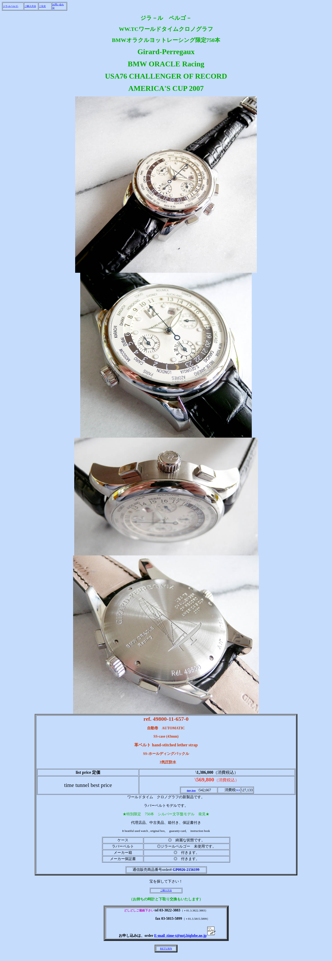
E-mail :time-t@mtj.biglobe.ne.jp (185, 935)
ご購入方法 (30, 6)
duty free (191, 790)
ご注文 (42, 6)
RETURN (166, 948)
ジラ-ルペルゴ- (10, 6)
